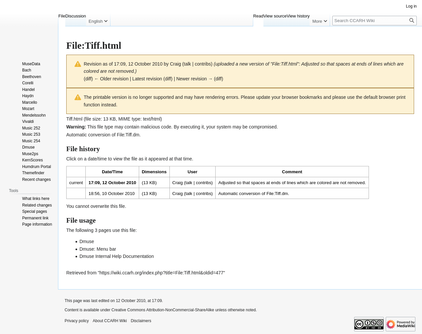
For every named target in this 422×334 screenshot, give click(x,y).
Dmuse (86, 241)
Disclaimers (141, 321)
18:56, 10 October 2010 (111, 193)
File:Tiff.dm (128, 134)
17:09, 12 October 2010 (112, 182)
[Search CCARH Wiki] (374, 20)
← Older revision (111, 78)
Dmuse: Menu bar (97, 249)
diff (88, 78)
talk (187, 64)
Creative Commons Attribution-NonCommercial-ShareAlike (162, 310)
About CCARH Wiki (110, 321)
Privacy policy (77, 321)
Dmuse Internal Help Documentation (116, 256)
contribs (203, 64)
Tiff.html (74, 119)
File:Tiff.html (284, 64)
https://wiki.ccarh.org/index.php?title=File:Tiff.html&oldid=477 (162, 272)
